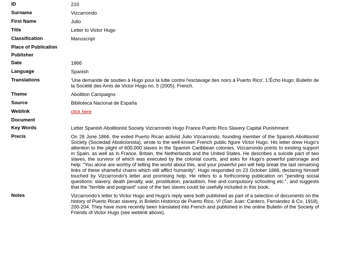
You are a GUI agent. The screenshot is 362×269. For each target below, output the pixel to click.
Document (23, 119)
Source (19, 102)
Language (22, 71)
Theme (19, 94)
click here (81, 111)
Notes (18, 195)
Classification (27, 38)
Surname (21, 12)
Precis (18, 136)
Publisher (22, 54)
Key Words (24, 127)
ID (13, 3)
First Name (23, 21)
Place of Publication (34, 46)
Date (16, 62)
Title (16, 29)
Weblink (20, 111)
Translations (25, 79)
